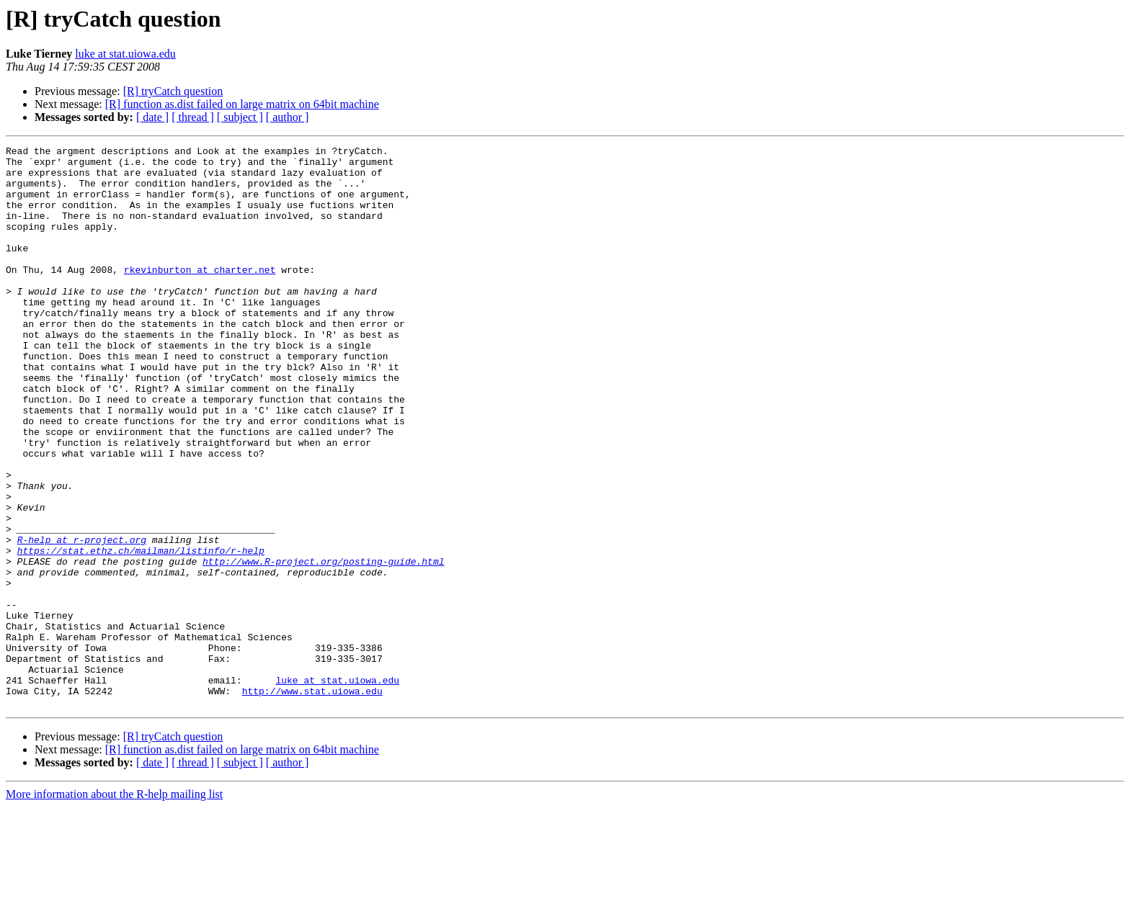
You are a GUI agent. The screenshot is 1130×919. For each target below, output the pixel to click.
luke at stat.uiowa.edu (125, 54)
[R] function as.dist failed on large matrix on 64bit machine (242, 104)
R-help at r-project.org (81, 619)
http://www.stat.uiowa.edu (312, 800)
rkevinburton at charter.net (200, 295)
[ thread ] (193, 117)
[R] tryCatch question (173, 91)
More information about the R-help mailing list (114, 906)
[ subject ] (240, 117)
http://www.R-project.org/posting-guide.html (323, 645)
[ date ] (152, 117)
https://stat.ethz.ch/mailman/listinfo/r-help (140, 632)
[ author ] (287, 117)
